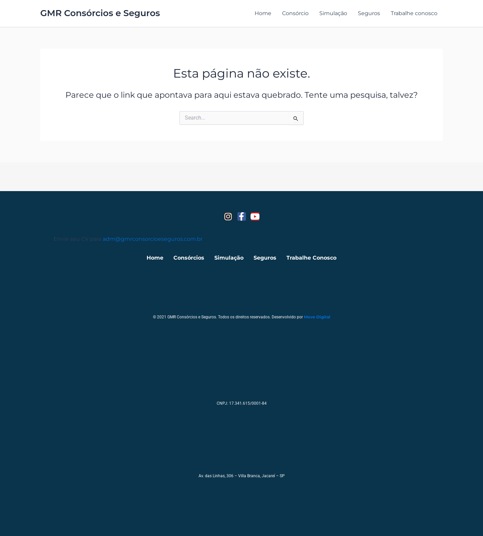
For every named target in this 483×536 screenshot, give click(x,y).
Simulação (333, 13)
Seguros (369, 13)
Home (263, 13)
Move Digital (317, 316)
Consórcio (295, 13)
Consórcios (188, 258)
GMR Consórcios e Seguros (100, 13)
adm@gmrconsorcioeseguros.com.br (153, 239)
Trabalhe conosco (414, 13)
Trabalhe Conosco (311, 258)
